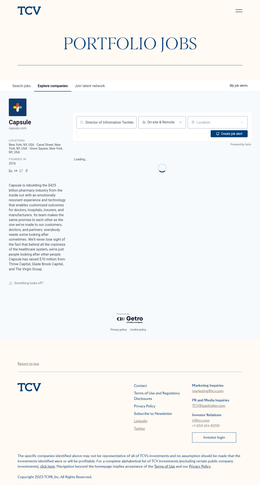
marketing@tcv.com (207, 391)
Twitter (139, 428)
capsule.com (17, 128)
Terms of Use (164, 466)
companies (53, 86)
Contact (140, 385)
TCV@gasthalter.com (208, 405)
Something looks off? (26, 283)
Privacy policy (118, 329)
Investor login (214, 437)
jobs (21, 86)
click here (47, 466)
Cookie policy (138, 329)
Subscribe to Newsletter (153, 413)
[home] (72, 11)
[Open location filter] (242, 122)
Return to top (28, 363)
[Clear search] (131, 122)
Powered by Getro (240, 144)
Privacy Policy (145, 406)
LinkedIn (140, 421)
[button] (91, 133)
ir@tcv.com (201, 420)
